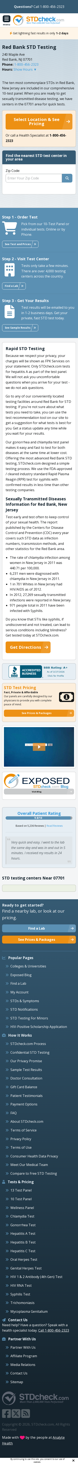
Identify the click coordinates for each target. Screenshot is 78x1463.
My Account (19, 992)
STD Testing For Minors (29, 1018)
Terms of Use (21, 1147)
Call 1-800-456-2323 (48, 6)
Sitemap (16, 1382)
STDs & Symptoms (24, 1001)
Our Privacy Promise (26, 1061)
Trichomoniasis (22, 1302)
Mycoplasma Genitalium (29, 1311)
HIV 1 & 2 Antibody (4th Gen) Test (36, 1276)
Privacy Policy (20, 1139)
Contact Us (18, 1373)
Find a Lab (18, 983)
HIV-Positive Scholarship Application (38, 1026)
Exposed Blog (21, 975)
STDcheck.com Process (28, 1043)
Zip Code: (13, 170)
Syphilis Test (20, 1294)
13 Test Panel (21, 1190)
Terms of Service (23, 1130)
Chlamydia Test (22, 1216)
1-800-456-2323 (26, 64)
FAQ (13, 1113)
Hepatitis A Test (22, 1233)
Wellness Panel (22, 1207)
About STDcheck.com (26, 1121)
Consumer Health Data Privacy (34, 1156)
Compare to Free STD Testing (33, 1173)
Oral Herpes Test (23, 1259)
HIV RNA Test (21, 1285)
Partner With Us (23, 1347)
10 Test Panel (21, 1199)
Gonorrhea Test (23, 1225)
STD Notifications (24, 1009)
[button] (39, 747)
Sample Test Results (26, 1069)
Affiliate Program (23, 1356)
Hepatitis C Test (22, 1251)
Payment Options (23, 1104)
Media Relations (22, 1364)
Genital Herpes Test (26, 1268)
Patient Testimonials (26, 1095)
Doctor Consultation (26, 1078)
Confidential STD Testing (30, 1052)
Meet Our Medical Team (29, 1164)
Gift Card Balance (23, 1087)
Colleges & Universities (28, 966)
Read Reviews (55, 826)
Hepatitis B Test (23, 1242)
